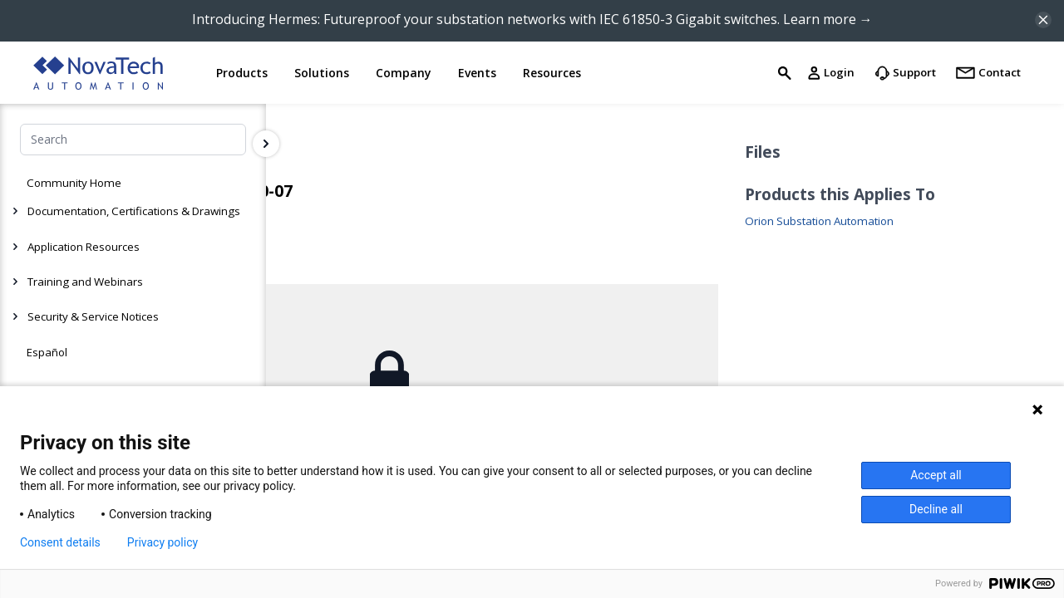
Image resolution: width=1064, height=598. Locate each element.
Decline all (936, 509)
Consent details (60, 542)
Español (47, 352)
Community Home (74, 182)
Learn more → (828, 19)
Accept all (936, 475)
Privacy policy (162, 542)
